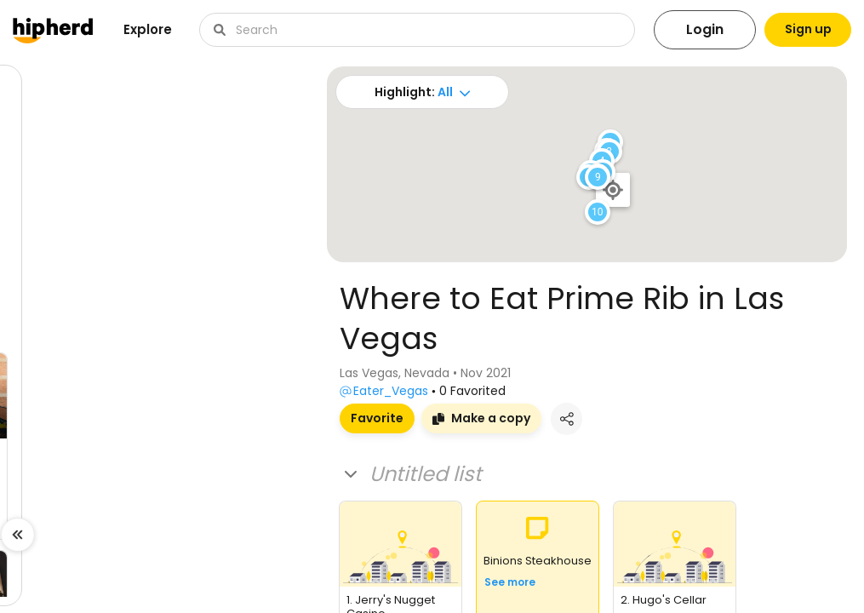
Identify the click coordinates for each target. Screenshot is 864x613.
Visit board (60, 522)
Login (689, 29)
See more (509, 582)
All (437, 91)
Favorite (377, 418)
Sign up (800, 29)
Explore (147, 29)
